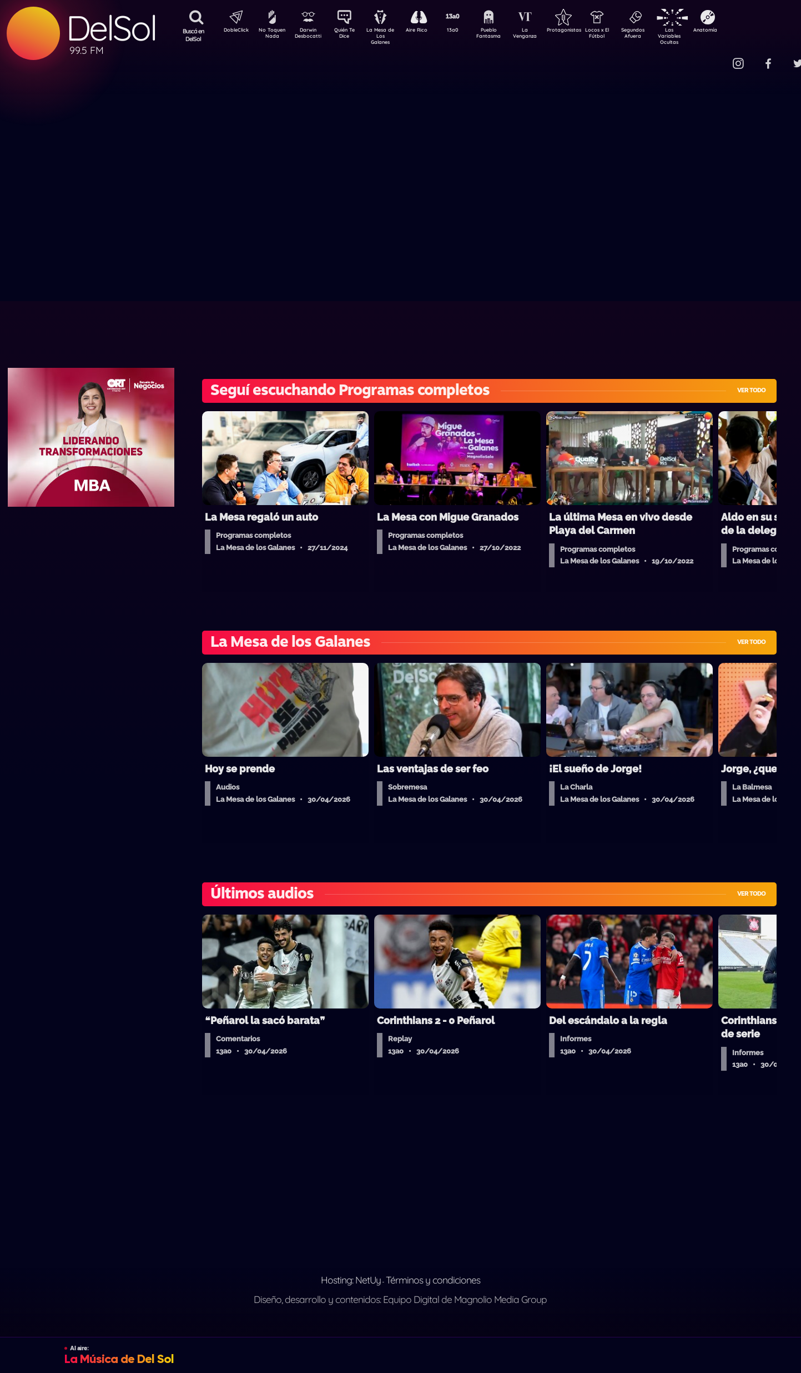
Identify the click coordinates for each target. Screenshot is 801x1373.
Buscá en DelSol (193, 35)
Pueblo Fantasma (504, 35)
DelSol (111, 28)
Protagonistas (582, 31)
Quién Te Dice (349, 35)
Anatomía (737, 31)
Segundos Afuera (659, 35)
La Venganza (543, 35)
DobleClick (232, 31)
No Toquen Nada (271, 35)
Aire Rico (426, 31)
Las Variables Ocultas (698, 35)
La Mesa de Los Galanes (387, 35)
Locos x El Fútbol (620, 35)
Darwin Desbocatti (310, 35)
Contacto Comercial (715, 57)
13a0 (465, 31)
